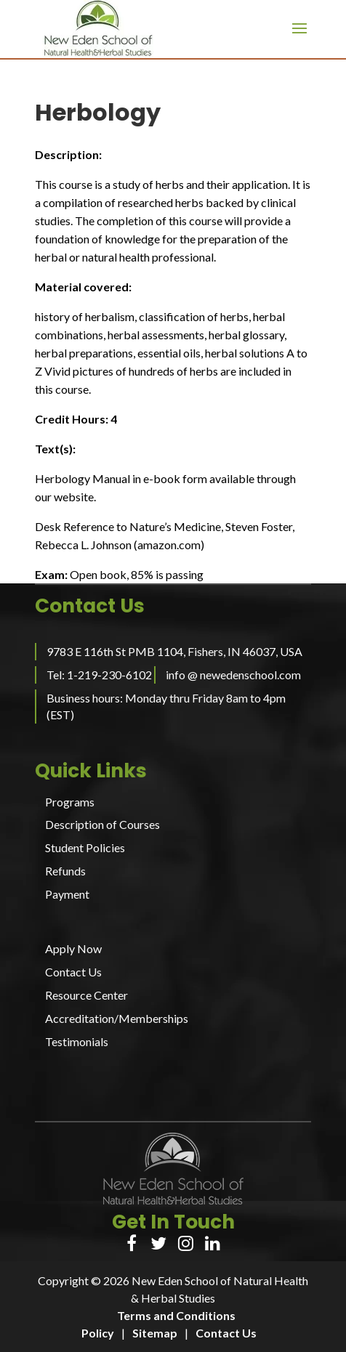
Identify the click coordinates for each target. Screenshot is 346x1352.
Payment (67, 894)
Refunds (65, 871)
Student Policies (85, 847)
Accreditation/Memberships (116, 1018)
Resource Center (86, 995)
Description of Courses (102, 824)
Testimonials (76, 1041)
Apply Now (73, 948)
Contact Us (73, 972)
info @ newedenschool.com (233, 674)
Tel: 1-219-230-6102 (99, 674)
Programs (69, 802)
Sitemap (154, 1333)
